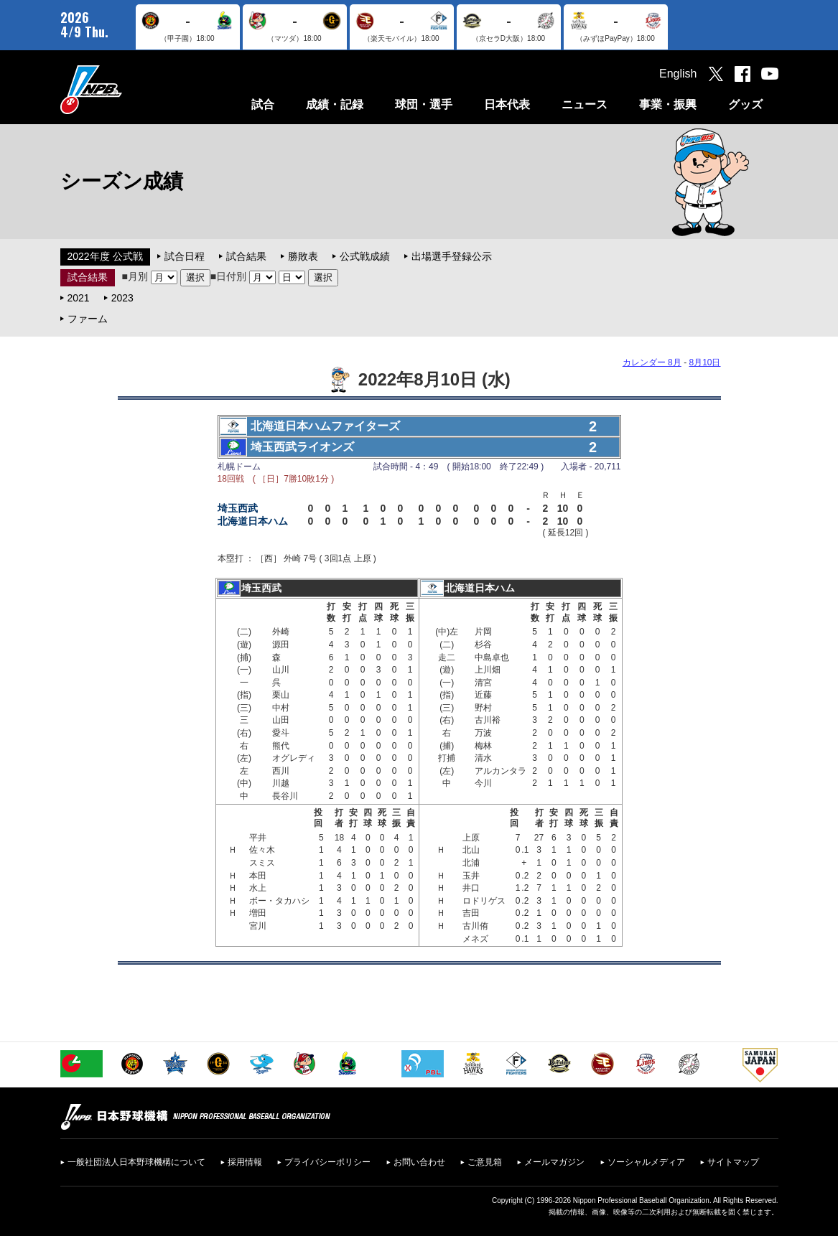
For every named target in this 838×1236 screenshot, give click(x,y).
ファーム (87, 318)
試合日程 (184, 256)
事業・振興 (668, 104)
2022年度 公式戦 (105, 256)
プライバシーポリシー (327, 1162)
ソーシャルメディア (646, 1162)
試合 (262, 104)
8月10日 (704, 362)
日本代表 (507, 104)
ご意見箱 (484, 1162)
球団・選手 (423, 104)
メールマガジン (554, 1162)
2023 (122, 298)
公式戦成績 (365, 256)
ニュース (584, 104)
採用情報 (245, 1162)
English (678, 73)
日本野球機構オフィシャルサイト (127, 89)
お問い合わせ (419, 1162)
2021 (78, 298)
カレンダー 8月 (652, 362)
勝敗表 (303, 256)
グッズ (745, 104)
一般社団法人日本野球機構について (136, 1162)
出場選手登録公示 (451, 256)
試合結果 (246, 256)
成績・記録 (334, 104)
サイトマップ (733, 1162)
